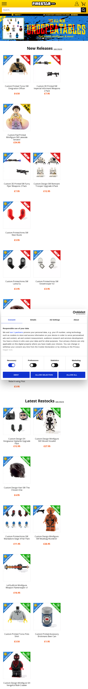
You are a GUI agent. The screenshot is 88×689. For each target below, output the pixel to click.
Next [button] (86, 28)
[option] (44, 28)
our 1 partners (16, 332)
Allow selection (44, 375)
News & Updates (44, 563)
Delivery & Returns (44, 571)
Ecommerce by (44, 686)
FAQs (44, 607)
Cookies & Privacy (44, 580)
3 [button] (41, 38)
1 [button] (37, 38)
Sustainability (44, 589)
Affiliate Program (44, 623)
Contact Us (44, 599)
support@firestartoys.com (44, 611)
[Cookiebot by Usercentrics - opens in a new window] (74, 313)
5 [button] (45, 38)
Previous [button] (2, 28)
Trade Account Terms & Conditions (44, 619)
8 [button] (51, 38)
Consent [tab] (11, 320)
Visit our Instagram (44, 636)
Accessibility (44, 585)
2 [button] (39, 38)
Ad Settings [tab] (55, 320)
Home (44, 549)
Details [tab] (33, 320)
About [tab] (76, 320)
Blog (44, 567)
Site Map (44, 594)
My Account (44, 554)
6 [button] (47, 38)
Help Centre (44, 603)
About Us (44, 558)
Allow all (71, 375)
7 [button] (49, 38)
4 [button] (43, 38)
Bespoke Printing (44, 615)
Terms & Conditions (44, 576)
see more (58, 49)
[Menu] (4, 4)
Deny (16, 375)
